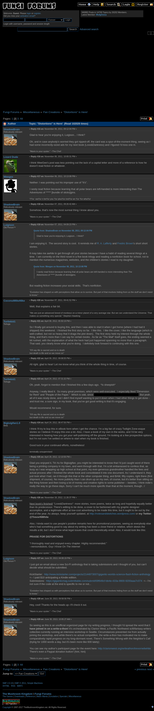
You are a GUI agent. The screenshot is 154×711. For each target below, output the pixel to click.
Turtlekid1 (9, 321)
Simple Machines (35, 683)
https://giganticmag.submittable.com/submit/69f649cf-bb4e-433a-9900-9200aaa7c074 (94, 580)
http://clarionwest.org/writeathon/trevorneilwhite (124, 648)
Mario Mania (42, 696)
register (37, 13)
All (21, 118)
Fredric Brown (125, 243)
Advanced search (89, 29)
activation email (27, 16)
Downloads (19, 696)
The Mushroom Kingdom (18, 693)
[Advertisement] (37, 72)
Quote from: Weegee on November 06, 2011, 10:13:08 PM (60, 266)
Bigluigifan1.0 (12, 423)
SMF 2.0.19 (8, 683)
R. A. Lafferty (104, 243)
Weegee (8, 176)
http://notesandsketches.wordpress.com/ (112, 513)
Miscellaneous (75, 696)
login (29, 13)
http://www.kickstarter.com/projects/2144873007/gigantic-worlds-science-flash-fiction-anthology (97, 574)
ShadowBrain (12, 129)
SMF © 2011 (20, 683)
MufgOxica (101, 15)
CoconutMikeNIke (14, 300)
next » (150, 669)
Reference (30, 696)
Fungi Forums (42, 693)
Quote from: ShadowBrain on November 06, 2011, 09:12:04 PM (62, 231)
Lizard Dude (11, 156)
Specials (63, 696)
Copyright (7, 707)
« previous (140, 669)
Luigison (9, 224)
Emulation (53, 696)
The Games (8, 696)
